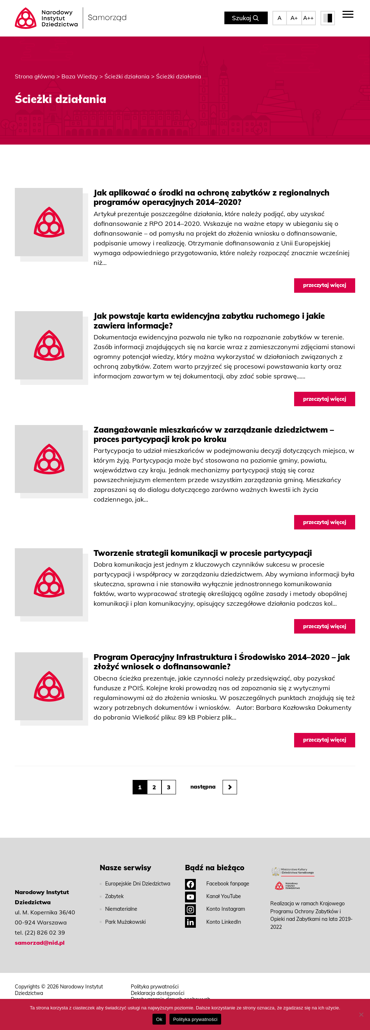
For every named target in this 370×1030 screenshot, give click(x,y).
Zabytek (114, 893)
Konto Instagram (215, 906)
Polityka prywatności (154, 984)
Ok (159, 1019)
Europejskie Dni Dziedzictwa (137, 881)
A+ (294, 17)
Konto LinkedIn (213, 919)
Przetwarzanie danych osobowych (170, 997)
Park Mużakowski (125, 919)
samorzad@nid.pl (40, 940)
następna (213, 784)
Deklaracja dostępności (157, 990)
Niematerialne (121, 906)
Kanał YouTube (213, 893)
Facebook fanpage (217, 881)
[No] (361, 1014)
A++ (308, 17)
